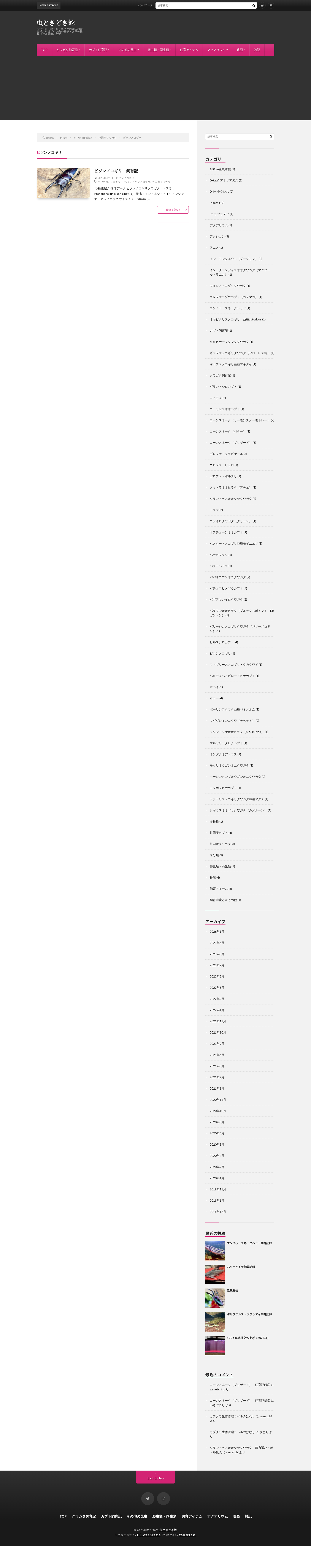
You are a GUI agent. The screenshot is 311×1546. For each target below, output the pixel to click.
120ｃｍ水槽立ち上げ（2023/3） (248, 1338)
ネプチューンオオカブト (226, 532)
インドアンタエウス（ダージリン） (234, 259)
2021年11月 (218, 1021)
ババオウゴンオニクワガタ (228, 577)
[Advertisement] (155, 88)
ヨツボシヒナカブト (223, 788)
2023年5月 (217, 954)
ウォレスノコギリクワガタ (228, 285)
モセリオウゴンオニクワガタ (229, 765)
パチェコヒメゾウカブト (226, 588)
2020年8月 (217, 1122)
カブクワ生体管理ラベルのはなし (232, 1416)
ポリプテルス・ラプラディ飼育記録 (249, 1314)
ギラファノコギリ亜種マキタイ (231, 364)
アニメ (214, 247)
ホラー (214, 698)
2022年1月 (217, 1010)
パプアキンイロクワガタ (226, 599)
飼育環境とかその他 (223, 900)
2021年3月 (217, 1066)
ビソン (126, 181)
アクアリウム (216, 50)
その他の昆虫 (127, 50)
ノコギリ (115, 181)
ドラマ (214, 510)
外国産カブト (219, 832)
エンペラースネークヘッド (228, 308)
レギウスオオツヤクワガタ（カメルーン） (238, 810)
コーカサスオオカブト (225, 409)
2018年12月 (218, 1211)
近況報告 (232, 1290)
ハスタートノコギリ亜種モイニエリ (234, 543)
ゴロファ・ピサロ (222, 465)
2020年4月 (217, 1155)
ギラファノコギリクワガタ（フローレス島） (240, 353)
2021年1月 (217, 1088)
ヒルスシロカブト (222, 642)
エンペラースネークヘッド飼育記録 (162, 5)
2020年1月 (217, 1178)
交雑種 (214, 821)
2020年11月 (218, 1099)
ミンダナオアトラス (223, 754)
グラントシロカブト (223, 386)
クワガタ (103, 181)
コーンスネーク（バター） (228, 431)
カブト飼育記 (98, 50)
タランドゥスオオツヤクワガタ (231, 498)
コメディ (216, 398)
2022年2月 (217, 999)
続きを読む (173, 209)
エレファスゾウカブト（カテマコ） (234, 297)
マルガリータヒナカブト (226, 743)
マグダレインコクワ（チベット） (232, 720)
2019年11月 (218, 1189)
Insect (214, 203)
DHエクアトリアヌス (224, 180)
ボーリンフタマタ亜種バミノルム (232, 709)
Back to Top (156, 1478)
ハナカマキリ (219, 554)
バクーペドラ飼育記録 (241, 1266)
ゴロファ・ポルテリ (223, 476)
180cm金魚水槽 (220, 169)
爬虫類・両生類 (158, 50)
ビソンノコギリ (125, 177)
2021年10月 (218, 1032)
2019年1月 (217, 1200)
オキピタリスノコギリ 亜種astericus (236, 319)
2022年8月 (217, 976)
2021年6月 (217, 1055)
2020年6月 (217, 1133)
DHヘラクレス (219, 191)
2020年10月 (218, 1111)
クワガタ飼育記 (67, 50)
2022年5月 (217, 987)
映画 (240, 50)
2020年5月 (217, 1144)
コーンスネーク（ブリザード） (231, 442)
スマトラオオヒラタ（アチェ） (231, 487)
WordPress (187, 1535)
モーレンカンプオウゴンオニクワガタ (235, 776)
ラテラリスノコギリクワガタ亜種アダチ (237, 799)
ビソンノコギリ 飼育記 (116, 170)
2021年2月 (217, 1077)
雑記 (257, 50)
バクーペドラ (219, 566)
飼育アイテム (189, 50)
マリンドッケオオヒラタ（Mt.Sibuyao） (237, 732)
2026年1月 (217, 931)
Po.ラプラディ (219, 214)
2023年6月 (217, 943)
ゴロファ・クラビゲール (226, 454)
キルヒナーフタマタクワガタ (229, 342)
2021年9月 (217, 1043)
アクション (217, 236)
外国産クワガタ (161, 181)
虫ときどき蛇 (56, 22)
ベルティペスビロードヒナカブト (232, 676)
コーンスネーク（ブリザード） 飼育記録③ (240, 1385)
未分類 (214, 855)
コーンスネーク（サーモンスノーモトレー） (240, 420)
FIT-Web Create (148, 1535)
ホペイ (214, 687)
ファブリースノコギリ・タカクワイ (234, 664)
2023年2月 (217, 965)
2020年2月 (217, 1167)
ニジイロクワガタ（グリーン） (231, 521)
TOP (44, 50)
